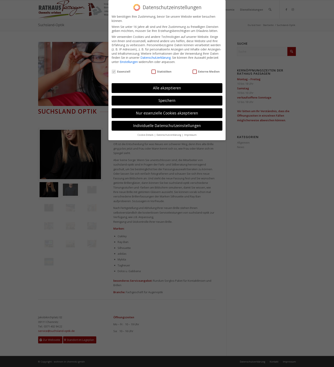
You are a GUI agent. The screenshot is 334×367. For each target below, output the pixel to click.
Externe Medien (206, 71)
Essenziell (121, 71)
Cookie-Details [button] (145, 134)
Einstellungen (129, 61)
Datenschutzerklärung (155, 57)
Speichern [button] (167, 100)
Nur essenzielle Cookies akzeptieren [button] (167, 112)
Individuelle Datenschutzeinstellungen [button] (167, 125)
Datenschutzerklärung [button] (169, 134)
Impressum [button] (190, 134)
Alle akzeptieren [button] (167, 87)
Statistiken (161, 71)
